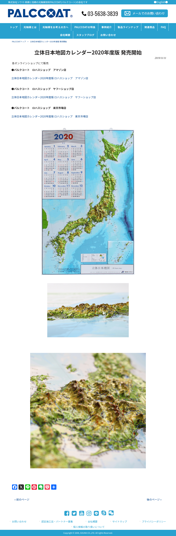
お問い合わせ (19, 521)
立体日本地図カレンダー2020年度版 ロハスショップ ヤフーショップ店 (53, 97)
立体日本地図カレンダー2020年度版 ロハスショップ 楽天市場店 (49, 116)
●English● (161, 2)
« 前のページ (22, 499)
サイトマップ (119, 521)
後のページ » (154, 499)
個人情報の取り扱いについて (89, 527)
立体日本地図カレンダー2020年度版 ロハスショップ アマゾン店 (49, 78)
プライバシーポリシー (154, 521)
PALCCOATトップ (19, 41)
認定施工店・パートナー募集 (57, 521)
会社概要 (93, 521)
